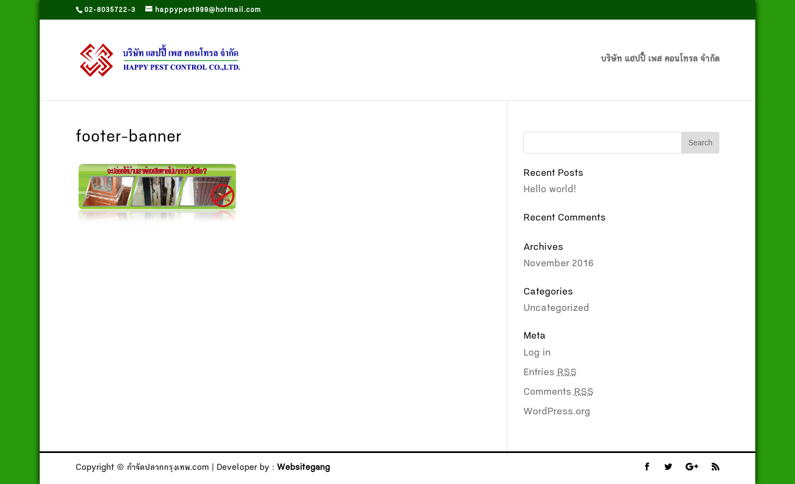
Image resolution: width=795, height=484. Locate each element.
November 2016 (558, 264)
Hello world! (549, 190)
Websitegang (303, 468)
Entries (550, 373)
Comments (558, 392)
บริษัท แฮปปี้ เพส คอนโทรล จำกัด (660, 60)
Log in (537, 353)
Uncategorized (556, 309)
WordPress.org (556, 412)
